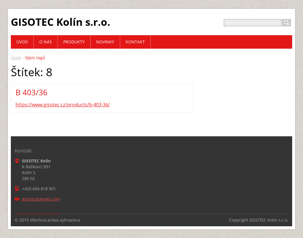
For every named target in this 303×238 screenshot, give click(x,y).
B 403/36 (31, 92)
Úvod (16, 57)
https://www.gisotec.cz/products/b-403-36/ (63, 104)
